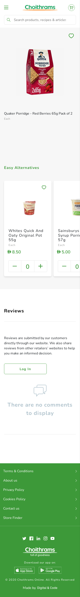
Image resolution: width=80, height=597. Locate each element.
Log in (25, 369)
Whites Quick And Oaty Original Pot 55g (26, 235)
